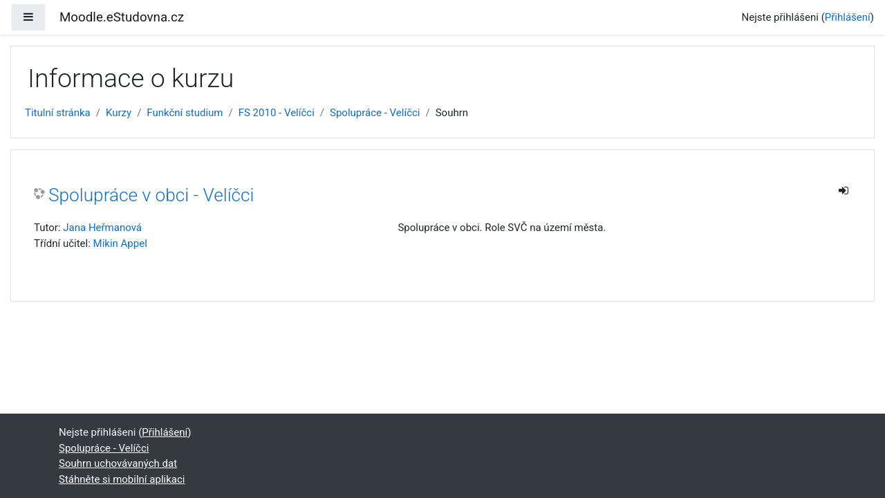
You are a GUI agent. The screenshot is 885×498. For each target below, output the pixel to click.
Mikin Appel (120, 243)
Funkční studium (185, 113)
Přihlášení (847, 17)
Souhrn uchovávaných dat (118, 463)
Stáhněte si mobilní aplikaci (122, 479)
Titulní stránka (58, 113)
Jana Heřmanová (102, 227)
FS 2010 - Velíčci (277, 113)
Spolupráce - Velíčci (375, 113)
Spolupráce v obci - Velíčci (151, 195)
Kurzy (118, 113)
